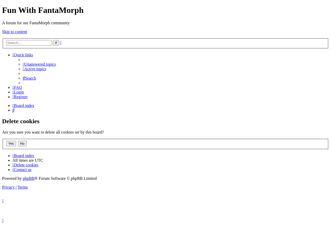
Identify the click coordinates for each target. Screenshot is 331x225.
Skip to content (14, 31)
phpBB (28, 178)
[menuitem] (39, 64)
